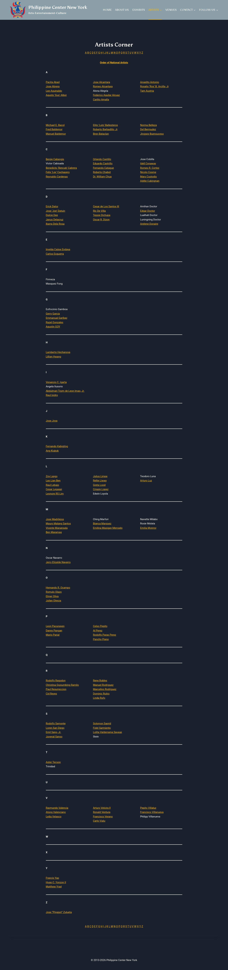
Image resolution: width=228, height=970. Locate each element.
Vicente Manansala (57, 527)
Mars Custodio (148, 176)
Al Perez (97, 630)
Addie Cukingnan (149, 180)
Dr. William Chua (102, 176)
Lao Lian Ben (53, 480)
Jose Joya (51, 420)
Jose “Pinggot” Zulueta (59, 912)
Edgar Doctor (147, 210)
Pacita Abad (53, 82)
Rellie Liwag (99, 480)
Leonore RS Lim (55, 493)
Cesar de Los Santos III (106, 206)
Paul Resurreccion (56, 689)
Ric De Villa (99, 210)
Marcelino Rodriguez (104, 689)
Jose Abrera (53, 86)
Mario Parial (53, 634)
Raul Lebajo (52, 485)
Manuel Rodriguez (103, 685)
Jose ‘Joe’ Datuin (55, 210)
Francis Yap (52, 877)
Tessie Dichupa (101, 215)
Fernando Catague (103, 167)
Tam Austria (147, 90)
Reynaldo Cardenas (57, 176)
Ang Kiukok (52, 450)
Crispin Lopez (100, 489)
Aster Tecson (53, 762)
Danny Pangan (54, 630)
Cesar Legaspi (54, 489)
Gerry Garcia (53, 313)
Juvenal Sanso (54, 736)
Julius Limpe (100, 476)
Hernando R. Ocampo (58, 587)
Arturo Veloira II (102, 807)
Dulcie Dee (52, 215)
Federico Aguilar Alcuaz (106, 95)
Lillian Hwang (53, 356)
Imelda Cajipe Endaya (58, 249)
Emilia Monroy (148, 527)
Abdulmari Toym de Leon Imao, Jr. (65, 390)
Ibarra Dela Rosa (55, 223)
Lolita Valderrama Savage (107, 732)
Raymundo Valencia (57, 807)
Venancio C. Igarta (56, 382)
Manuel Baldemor (56, 133)
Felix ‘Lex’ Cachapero (58, 172)
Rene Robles (100, 680)
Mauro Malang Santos (58, 523)
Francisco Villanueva (152, 812)
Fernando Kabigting (57, 446)
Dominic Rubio (101, 693)
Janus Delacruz (54, 219)
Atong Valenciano (56, 812)
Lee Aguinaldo (54, 90)
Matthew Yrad (54, 886)
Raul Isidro (52, 395)
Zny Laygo (51, 476)
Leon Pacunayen (55, 626)
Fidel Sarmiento (102, 727)
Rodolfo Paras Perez (104, 634)
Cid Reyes (51, 693)
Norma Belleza (148, 125)
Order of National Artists (114, 62)
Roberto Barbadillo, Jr (105, 129)
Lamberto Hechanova (58, 352)
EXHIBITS (138, 9)
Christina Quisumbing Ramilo (62, 685)
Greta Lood (99, 485)
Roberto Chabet (102, 172)
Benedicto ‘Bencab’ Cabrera (61, 167)
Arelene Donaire (149, 223)
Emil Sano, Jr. (53, 732)
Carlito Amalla (101, 99)
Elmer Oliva (52, 596)
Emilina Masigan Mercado (107, 527)
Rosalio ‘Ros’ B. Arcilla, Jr (154, 86)
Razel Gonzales (54, 322)
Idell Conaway (148, 163)
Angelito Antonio (149, 82)
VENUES (171, 9)
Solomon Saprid (102, 723)
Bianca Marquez (102, 523)
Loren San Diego (55, 727)
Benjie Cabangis (55, 159)
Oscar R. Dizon (101, 219)
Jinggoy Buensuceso (152, 133)
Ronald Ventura (101, 812)
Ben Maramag (54, 532)
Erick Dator (52, 206)
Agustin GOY (53, 326)
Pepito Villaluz (148, 807)
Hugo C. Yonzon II (56, 882)
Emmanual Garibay (56, 317)
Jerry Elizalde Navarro (58, 562)
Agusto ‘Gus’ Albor (56, 95)
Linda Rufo (99, 697)
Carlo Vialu (99, 820)
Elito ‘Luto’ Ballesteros (105, 125)
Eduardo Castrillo (102, 163)
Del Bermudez (148, 129)
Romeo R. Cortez (149, 167)
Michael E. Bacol (55, 125)
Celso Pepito (100, 626)
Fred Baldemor (54, 129)
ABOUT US (122, 9)
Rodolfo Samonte (56, 723)
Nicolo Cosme (148, 172)
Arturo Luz (146, 480)
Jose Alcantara (101, 82)
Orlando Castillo (102, 159)
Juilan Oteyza (53, 600)
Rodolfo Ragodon (56, 680)
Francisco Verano (103, 816)
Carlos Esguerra (55, 253)
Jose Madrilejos (55, 519)
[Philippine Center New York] (48, 10)
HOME (107, 9)
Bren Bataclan (101, 133)
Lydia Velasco (53, 816)
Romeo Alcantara (103, 86)
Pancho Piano (101, 639)
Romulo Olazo (54, 591)
